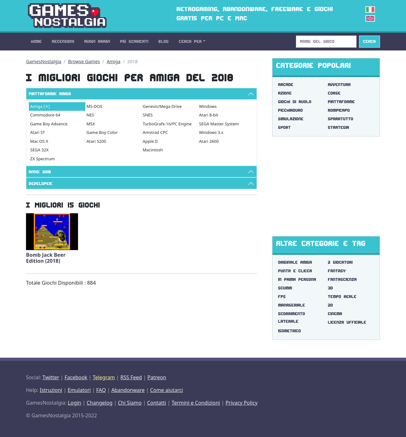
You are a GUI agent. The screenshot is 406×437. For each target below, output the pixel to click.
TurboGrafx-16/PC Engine (167, 124)
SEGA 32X (39, 150)
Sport (284, 127)
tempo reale (342, 296)
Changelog (99, 402)
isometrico (289, 330)
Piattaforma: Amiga (50, 93)
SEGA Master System (219, 124)
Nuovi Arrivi (97, 41)
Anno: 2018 (40, 171)
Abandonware (128, 390)
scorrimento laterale (291, 317)
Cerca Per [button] (190, 41)
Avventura (339, 84)
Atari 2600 (209, 141)
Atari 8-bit (208, 115)
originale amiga (295, 262)
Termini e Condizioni (196, 402)
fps (282, 296)
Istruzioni (51, 390)
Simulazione (291, 118)
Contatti (156, 402)
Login (74, 402)
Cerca (369, 41)
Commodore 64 (45, 115)
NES (90, 115)
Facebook (75, 377)
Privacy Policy (242, 402)
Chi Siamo (130, 402)
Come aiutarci (166, 390)
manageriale (291, 305)
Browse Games (84, 61)
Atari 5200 (96, 141)
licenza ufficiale (347, 322)
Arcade (285, 84)
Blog (164, 41)
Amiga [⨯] (40, 106)
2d (330, 305)
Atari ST (37, 132)
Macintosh (153, 150)
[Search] (326, 42)
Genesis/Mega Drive (162, 106)
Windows (208, 106)
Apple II (150, 141)
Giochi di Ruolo (294, 101)
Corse (334, 93)
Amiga (113, 61)
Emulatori (79, 390)
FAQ (101, 390)
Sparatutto (340, 118)
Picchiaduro (290, 110)
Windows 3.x (211, 132)
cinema (335, 313)
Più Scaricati (134, 41)
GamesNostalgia (43, 61)
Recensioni (63, 41)
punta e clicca (295, 270)
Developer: (41, 183)
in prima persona (297, 279)
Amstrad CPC (155, 132)
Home (36, 41)
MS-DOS (94, 106)
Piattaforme (341, 101)
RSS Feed (131, 377)
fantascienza (342, 279)
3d (330, 288)
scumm (285, 288)
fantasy (337, 270)
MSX (91, 124)
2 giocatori (340, 262)
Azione (285, 93)
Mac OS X (39, 141)
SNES (148, 115)
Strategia (338, 127)
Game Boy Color (102, 132)
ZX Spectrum (42, 159)
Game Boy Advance (49, 124)
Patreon (156, 377)
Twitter (51, 377)
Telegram (104, 377)
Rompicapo (339, 110)
